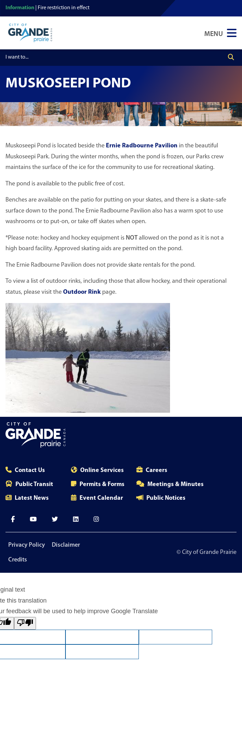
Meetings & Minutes (175, 484)
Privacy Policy (26, 545)
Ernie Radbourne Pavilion (142, 146)
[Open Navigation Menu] (220, 32)
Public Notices (165, 498)
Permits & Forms (102, 484)
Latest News (32, 498)
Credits (17, 560)
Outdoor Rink (82, 292)
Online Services (102, 470)
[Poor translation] (25, 623)
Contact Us (30, 470)
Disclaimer (66, 545)
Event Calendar (101, 498)
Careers (156, 470)
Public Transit (34, 484)
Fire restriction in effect (63, 8)
